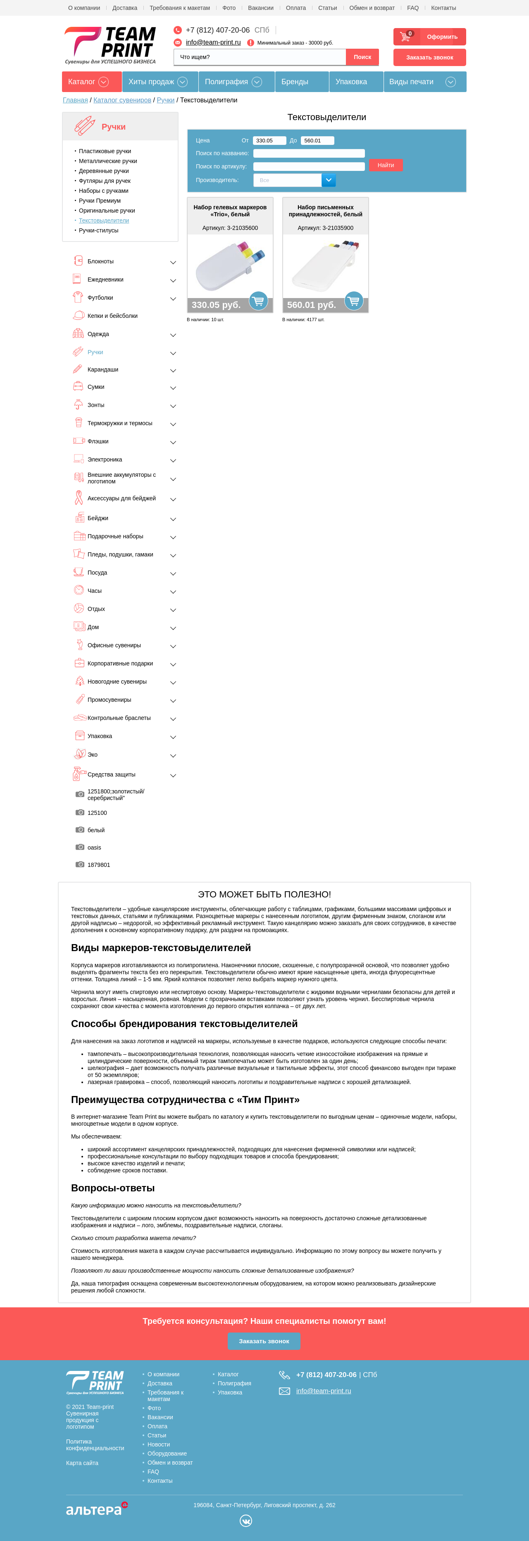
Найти (386, 165)
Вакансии (261, 8)
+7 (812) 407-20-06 (218, 30)
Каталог (228, 1374)
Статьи (327, 8)
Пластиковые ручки (105, 151)
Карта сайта (82, 1463)
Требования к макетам (180, 8)
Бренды (294, 82)
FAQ (413, 8)
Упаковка (351, 82)
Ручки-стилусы (99, 230)
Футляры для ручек (105, 181)
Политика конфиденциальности (95, 1444)
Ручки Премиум (100, 200)
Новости (159, 1444)
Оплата (296, 8)
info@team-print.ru (213, 42)
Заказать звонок (429, 57)
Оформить (440, 36)
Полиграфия (226, 82)
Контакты (443, 8)
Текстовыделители (104, 220)
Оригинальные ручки (107, 210)
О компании (84, 8)
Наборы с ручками (104, 190)
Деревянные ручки (104, 171)
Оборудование (167, 1453)
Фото (229, 8)
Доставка (124, 8)
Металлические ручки (108, 161)
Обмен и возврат (372, 8)
